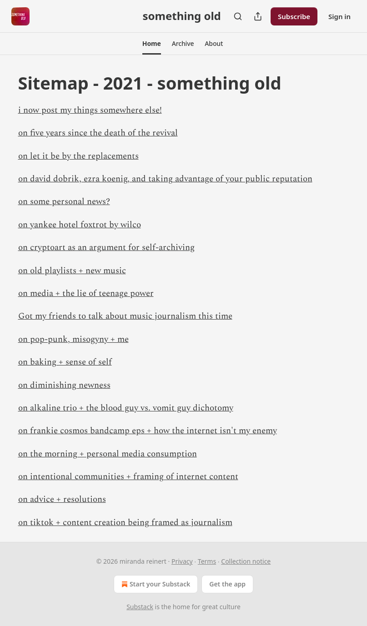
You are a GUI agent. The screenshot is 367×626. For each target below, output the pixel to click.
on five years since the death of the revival (98, 133)
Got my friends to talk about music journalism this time (125, 316)
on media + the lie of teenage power (86, 293)
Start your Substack (155, 584)
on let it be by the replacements (78, 156)
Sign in (339, 16)
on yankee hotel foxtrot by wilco (79, 224)
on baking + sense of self (65, 362)
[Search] (238, 16)
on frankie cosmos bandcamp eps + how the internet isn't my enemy (147, 430)
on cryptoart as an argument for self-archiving (106, 247)
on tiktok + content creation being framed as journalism (125, 522)
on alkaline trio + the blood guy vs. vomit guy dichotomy (125, 408)
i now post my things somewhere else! (90, 110)
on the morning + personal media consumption (107, 454)
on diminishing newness (64, 385)
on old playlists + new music (72, 270)
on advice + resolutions (62, 499)
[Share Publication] (258, 16)
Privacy (182, 561)
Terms (207, 561)
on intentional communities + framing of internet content (128, 476)
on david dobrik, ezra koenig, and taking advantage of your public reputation (165, 178)
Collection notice (246, 561)
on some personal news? (64, 201)
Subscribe (294, 16)
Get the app (227, 584)
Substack (139, 606)
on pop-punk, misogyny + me (73, 339)
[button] (151, 44)
